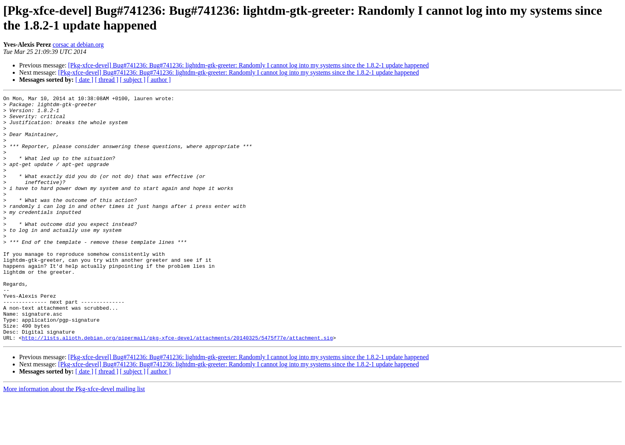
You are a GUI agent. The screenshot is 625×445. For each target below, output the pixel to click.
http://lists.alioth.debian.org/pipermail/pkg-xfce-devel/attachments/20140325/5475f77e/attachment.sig (177, 386)
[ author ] (159, 79)
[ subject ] (132, 79)
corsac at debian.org (78, 44)
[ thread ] (106, 79)
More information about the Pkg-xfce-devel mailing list (74, 438)
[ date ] (84, 79)
